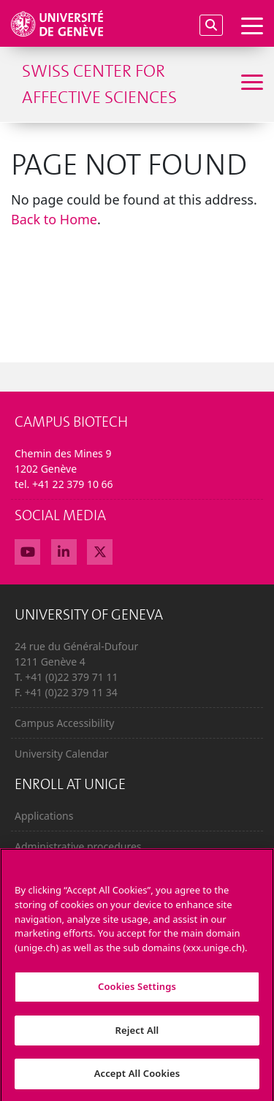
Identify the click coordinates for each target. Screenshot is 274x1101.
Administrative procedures (78, 846)
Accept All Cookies (137, 1079)
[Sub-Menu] (250, 84)
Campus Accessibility (64, 723)
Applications (44, 816)
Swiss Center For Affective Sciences (99, 84)
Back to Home (54, 219)
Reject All (137, 1036)
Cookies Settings (137, 992)
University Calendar (62, 754)
